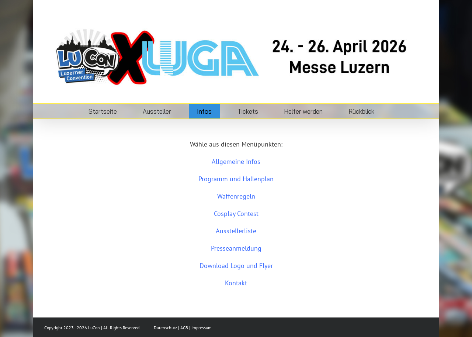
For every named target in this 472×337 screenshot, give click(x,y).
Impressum (201, 327)
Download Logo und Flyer (236, 265)
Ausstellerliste (236, 231)
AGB (184, 327)
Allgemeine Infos (236, 161)
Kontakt (236, 283)
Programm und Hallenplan (236, 179)
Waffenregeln (236, 196)
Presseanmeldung (236, 248)
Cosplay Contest (236, 213)
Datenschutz (165, 327)
